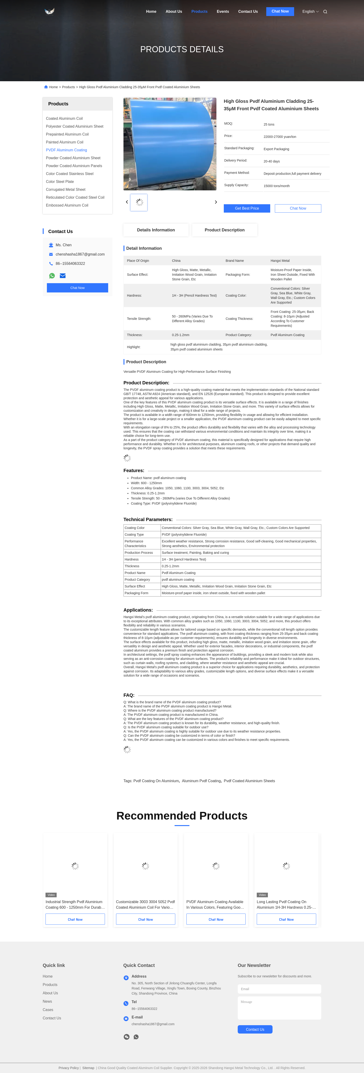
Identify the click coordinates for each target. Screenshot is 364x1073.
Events (223, 11)
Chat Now (280, 11)
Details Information (156, 230)
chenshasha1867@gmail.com (80, 254)
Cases (48, 1010)
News (47, 1001)
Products (200, 11)
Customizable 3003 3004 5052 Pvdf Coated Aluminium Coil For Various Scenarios (145, 905)
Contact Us (248, 11)
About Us (174, 11)
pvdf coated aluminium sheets (249, 781)
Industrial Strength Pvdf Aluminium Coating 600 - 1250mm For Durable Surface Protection (75, 905)
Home (151, 11)
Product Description (225, 230)
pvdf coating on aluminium (156, 781)
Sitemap (88, 1068)
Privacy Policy (68, 1068)
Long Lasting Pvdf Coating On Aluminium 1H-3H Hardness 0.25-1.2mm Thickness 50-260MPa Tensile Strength (284, 905)
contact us (255, 1029)
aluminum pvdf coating (201, 781)
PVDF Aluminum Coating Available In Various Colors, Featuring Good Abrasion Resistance (214, 905)
